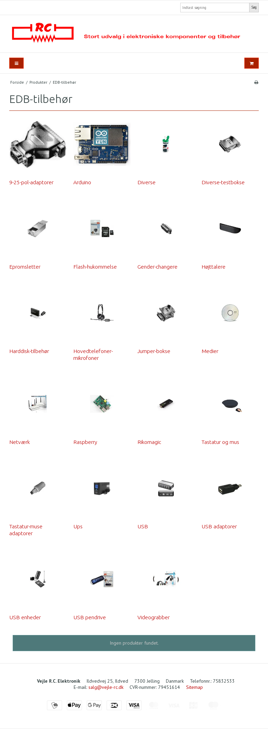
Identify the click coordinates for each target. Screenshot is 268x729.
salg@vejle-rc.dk (105, 687)
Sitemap (194, 687)
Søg (254, 7)
